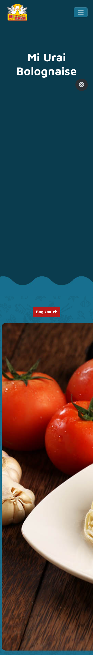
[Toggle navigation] (81, 12)
